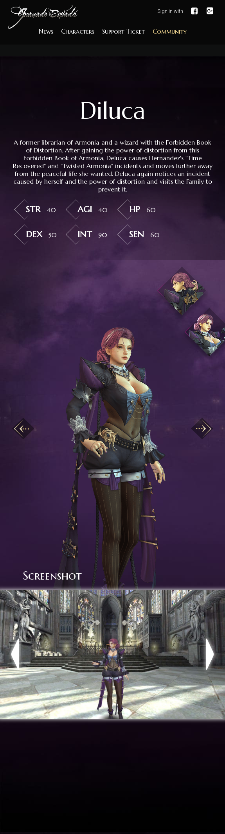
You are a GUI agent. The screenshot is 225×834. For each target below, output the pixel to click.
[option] (112, 445)
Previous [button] (23, 428)
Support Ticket (123, 31)
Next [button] (202, 428)
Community (170, 31)
